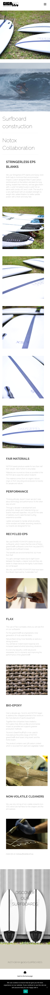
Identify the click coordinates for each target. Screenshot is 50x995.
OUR (25, 899)
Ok (26, 991)
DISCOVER (25, 893)
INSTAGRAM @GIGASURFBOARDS (25, 962)
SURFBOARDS (25, 906)
